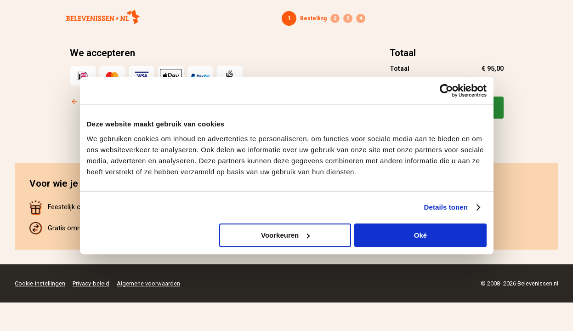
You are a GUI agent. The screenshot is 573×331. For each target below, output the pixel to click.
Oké (420, 235)
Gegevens (335, 18)
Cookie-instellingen (40, 283)
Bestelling (313, 18)
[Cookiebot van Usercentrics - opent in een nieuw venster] (446, 90)
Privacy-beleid (91, 283)
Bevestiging (360, 18)
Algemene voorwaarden (148, 283)
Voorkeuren (285, 235)
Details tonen (446, 207)
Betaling (347, 18)
